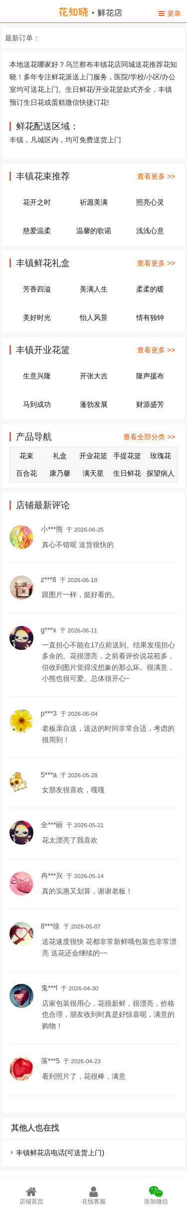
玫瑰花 (160, 456)
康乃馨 (59, 473)
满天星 (93, 473)
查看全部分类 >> (149, 437)
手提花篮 (127, 456)
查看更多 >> (156, 176)
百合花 (26, 473)
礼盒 (60, 456)
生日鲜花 (127, 473)
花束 (26, 456)
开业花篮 (93, 456)
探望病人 (161, 473)
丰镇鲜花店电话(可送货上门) (60, 1153)
